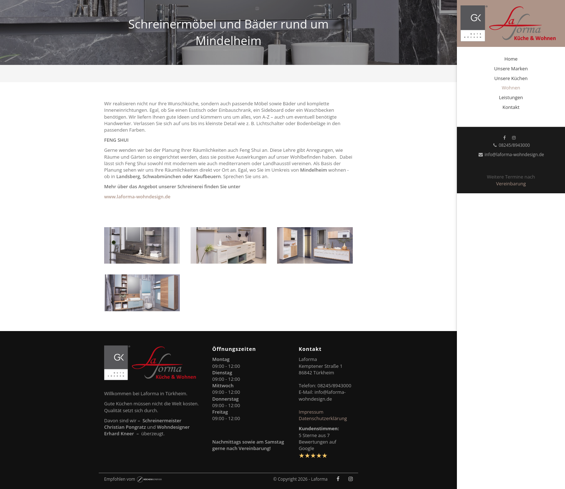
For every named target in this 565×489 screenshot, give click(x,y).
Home (511, 59)
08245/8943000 (511, 145)
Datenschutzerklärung (323, 418)
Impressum (311, 412)
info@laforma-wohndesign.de (511, 154)
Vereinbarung (511, 183)
